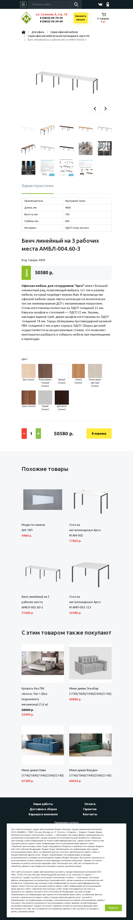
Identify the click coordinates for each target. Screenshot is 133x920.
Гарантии (90, 809)
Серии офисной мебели (64, 32)
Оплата (89, 804)
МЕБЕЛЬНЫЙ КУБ (29, 18)
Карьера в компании (43, 814)
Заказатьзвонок (80, 18)
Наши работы (43, 804)
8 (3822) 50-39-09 (51, 21)
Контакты (90, 814)
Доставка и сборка (43, 809)
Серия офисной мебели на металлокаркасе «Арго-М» (59, 36)
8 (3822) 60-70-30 (51, 17)
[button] (95, 108)
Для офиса (38, 32)
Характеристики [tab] (38, 185)
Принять (113, 907)
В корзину (99, 433)
